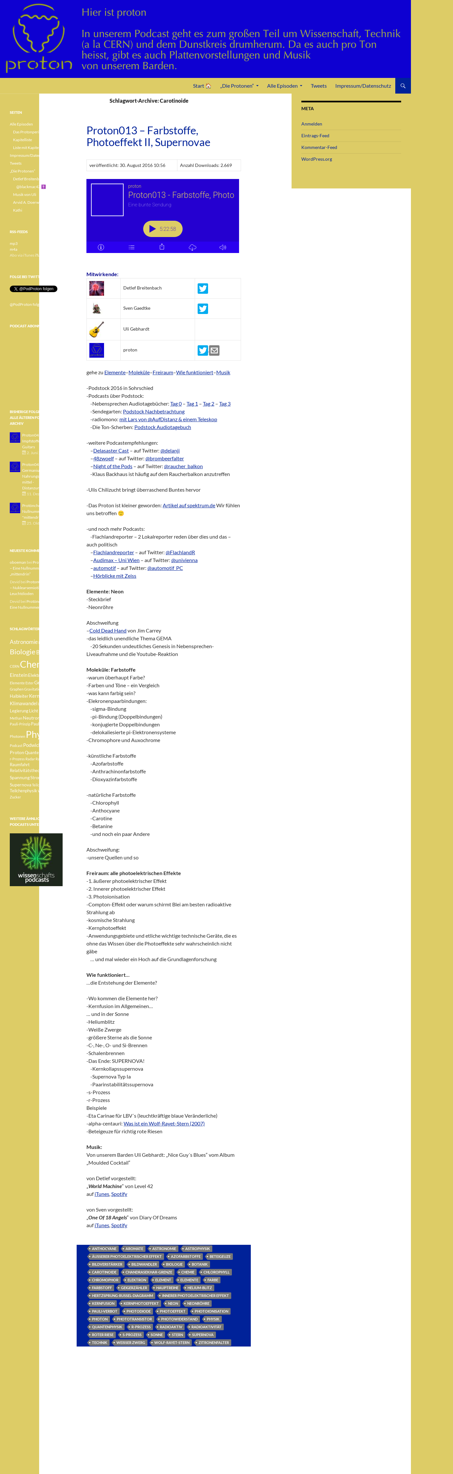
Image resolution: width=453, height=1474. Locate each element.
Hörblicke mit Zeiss (114, 576)
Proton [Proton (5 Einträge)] (17, 752)
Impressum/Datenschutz (363, 85)
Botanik (200, 1264)
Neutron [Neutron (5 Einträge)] (31, 718)
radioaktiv (171, 1327)
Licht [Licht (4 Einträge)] (33, 710)
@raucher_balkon (183, 466)
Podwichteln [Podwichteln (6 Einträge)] (36, 745)
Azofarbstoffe (186, 1256)
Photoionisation (211, 1311)
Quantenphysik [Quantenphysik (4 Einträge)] (39, 752)
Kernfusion (103, 1303)
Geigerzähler (134, 1288)
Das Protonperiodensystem (36, 131)
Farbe (212, 1280)
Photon (100, 1319)
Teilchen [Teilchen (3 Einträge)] (38, 785)
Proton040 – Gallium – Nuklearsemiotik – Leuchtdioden (36, 587)
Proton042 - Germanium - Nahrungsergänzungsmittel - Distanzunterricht (40, 476)
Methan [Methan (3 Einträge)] (16, 718)
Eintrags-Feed (315, 135)
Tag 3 (225, 403)
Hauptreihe (167, 1288)
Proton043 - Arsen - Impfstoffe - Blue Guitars (39, 441)
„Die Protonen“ (237, 85)
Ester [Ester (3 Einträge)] (29, 683)
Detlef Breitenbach (29, 178)
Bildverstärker (107, 1264)
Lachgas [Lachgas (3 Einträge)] (44, 704)
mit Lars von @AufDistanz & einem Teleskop (168, 419)
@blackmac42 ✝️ (31, 186)
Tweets (319, 85)
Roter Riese (102, 1335)
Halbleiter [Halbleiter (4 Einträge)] (19, 696)
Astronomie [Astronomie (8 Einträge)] (24, 641)
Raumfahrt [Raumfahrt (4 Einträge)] (20, 764)
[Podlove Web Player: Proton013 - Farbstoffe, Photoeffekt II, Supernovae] (163, 220)
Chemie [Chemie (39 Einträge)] (36, 664)
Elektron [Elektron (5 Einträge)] (36, 675)
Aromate (134, 1248)
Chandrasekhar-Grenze (149, 1272)
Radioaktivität (206, 1327)
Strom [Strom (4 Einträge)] (36, 777)
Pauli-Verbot (104, 1311)
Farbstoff (102, 1288)
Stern (177, 1335)
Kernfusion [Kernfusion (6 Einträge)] (41, 696)
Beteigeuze (220, 1256)
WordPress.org (316, 159)
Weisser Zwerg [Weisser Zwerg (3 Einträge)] (50, 791)
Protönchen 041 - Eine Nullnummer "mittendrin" (41, 511)
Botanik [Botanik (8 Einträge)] (45, 652)
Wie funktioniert (194, 372)
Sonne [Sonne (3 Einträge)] (50, 770)
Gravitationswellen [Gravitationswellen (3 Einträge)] (39, 689)
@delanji (170, 450)
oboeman (18, 562)
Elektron (137, 1280)
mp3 (14, 243)
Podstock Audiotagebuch (162, 427)
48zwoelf (103, 458)
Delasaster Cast (111, 450)
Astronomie (164, 1248)
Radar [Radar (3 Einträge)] (30, 759)
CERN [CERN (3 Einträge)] (14, 666)
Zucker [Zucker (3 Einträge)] (15, 797)
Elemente (115, 372)
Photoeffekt (173, 1311)
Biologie (174, 1264)
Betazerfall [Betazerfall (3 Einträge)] (47, 642)
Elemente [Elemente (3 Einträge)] (17, 683)
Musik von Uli (24, 194)
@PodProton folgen (26, 304)
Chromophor (105, 1280)
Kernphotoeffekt (141, 1303)
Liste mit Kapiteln (27, 147)
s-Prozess (132, 1335)
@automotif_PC (165, 568)
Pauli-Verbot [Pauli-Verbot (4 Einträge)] (42, 724)
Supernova (203, 1335)
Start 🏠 (202, 85)
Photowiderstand (179, 1319)
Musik (223, 372)
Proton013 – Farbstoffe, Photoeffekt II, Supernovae (148, 136)
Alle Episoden (282, 85)
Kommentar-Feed (319, 147)
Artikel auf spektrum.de (189, 505)
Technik (99, 1342)
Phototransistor (134, 1319)
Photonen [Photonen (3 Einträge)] (17, 736)
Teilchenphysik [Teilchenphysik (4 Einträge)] (23, 790)
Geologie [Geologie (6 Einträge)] (43, 682)
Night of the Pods (112, 466)
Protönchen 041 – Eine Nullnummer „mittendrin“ (35, 568)
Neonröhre (198, 1303)
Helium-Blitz (200, 1288)
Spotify (119, 1194)
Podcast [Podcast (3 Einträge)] (16, 745)
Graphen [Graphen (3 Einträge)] (16, 689)
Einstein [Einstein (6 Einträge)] (18, 675)
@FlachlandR (180, 552)
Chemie (187, 1272)
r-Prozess (141, 1327)
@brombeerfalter (164, 458)
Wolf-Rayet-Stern (171, 1342)
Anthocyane (104, 1248)
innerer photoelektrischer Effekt (195, 1295)
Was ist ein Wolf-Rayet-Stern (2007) (164, 1123)
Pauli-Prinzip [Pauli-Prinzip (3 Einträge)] (20, 724)
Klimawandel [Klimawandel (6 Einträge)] (24, 703)
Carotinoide (104, 1272)
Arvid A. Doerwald (28, 202)
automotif (104, 568)
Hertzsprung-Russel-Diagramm (122, 1295)
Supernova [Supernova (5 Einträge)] (20, 784)
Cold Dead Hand (108, 630)
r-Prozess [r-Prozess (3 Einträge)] (17, 759)
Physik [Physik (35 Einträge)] (39, 734)
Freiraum (163, 372)
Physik (213, 1319)
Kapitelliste (22, 139)
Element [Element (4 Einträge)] (54, 675)
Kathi (17, 210)
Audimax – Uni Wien (116, 560)
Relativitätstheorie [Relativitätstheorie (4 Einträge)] (27, 770)
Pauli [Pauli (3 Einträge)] (45, 718)
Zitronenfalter (214, 1342)
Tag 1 (192, 403)
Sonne (157, 1335)
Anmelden (311, 124)
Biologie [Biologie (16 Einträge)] (23, 651)
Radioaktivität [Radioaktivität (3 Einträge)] (47, 759)
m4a (13, 249)
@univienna (184, 560)
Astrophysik (197, 1248)
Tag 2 (208, 403)
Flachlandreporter (113, 552)
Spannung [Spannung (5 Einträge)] (20, 777)
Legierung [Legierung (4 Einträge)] (19, 710)
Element (163, 1280)
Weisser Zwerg (130, 1342)
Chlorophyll (217, 1272)
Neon (173, 1303)
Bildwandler (144, 1264)
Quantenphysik (107, 1327)
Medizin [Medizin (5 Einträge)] (47, 710)
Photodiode (139, 1311)
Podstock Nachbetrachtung (154, 411)
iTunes (102, 1194)
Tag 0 (176, 403)
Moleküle (139, 372)
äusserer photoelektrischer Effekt (127, 1256)
